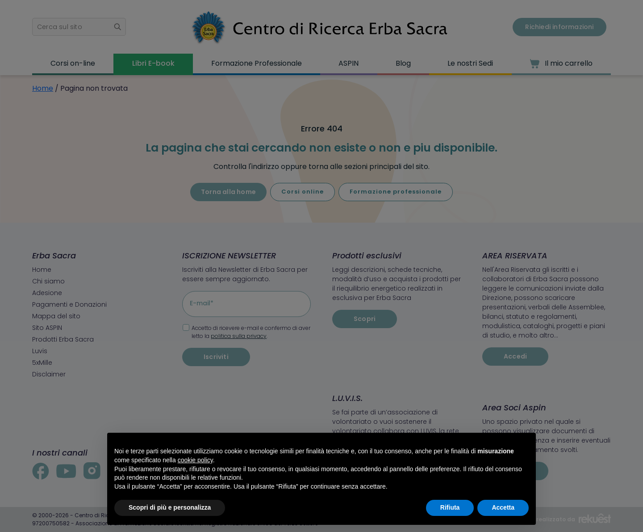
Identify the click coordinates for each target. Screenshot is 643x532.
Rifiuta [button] (450, 507)
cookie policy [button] (195, 460)
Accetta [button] (503, 507)
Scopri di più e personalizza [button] (170, 507)
